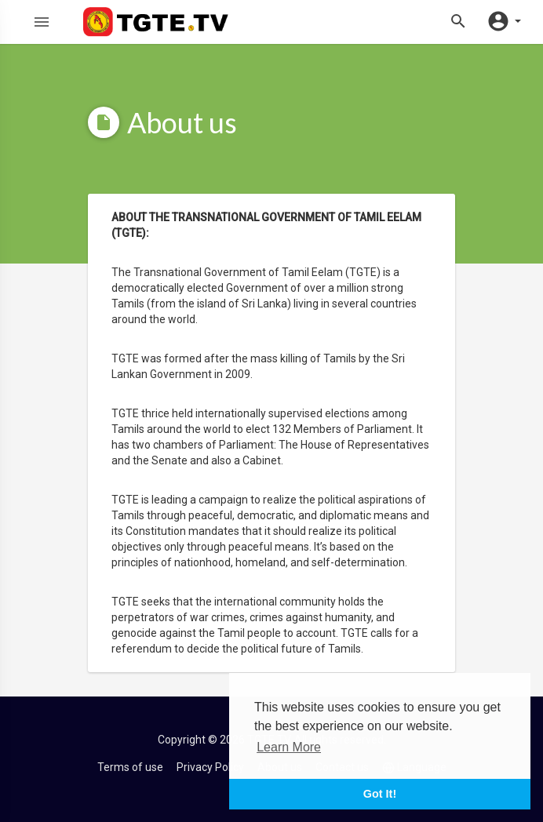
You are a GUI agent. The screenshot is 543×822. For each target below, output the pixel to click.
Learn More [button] (289, 747)
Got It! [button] (379, 793)
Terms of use (130, 767)
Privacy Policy (210, 767)
